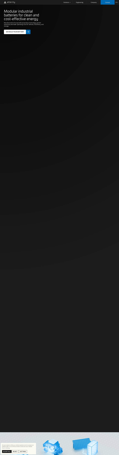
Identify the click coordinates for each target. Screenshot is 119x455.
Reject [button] (15, 451)
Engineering (79, 2)
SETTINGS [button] (23, 451)
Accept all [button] (6, 451)
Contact (107, 2)
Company (94, 2)
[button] (67, 2)
